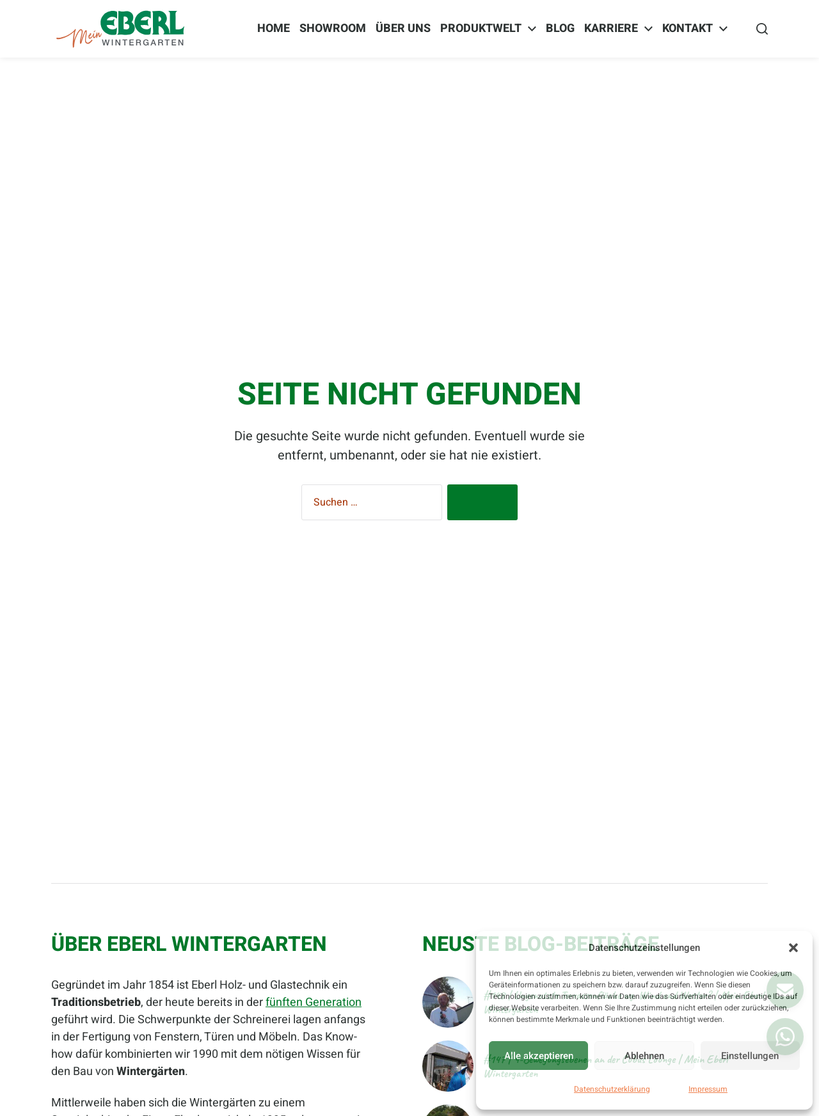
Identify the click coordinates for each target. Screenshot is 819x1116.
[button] (793, 947)
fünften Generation (314, 1002)
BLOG (560, 29)
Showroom (332, 29)
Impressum (708, 1089)
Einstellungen (750, 1056)
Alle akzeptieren (538, 1056)
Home (273, 29)
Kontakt (687, 29)
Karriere (611, 29)
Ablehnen (644, 1056)
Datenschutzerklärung (612, 1089)
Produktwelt (480, 29)
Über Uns (403, 29)
